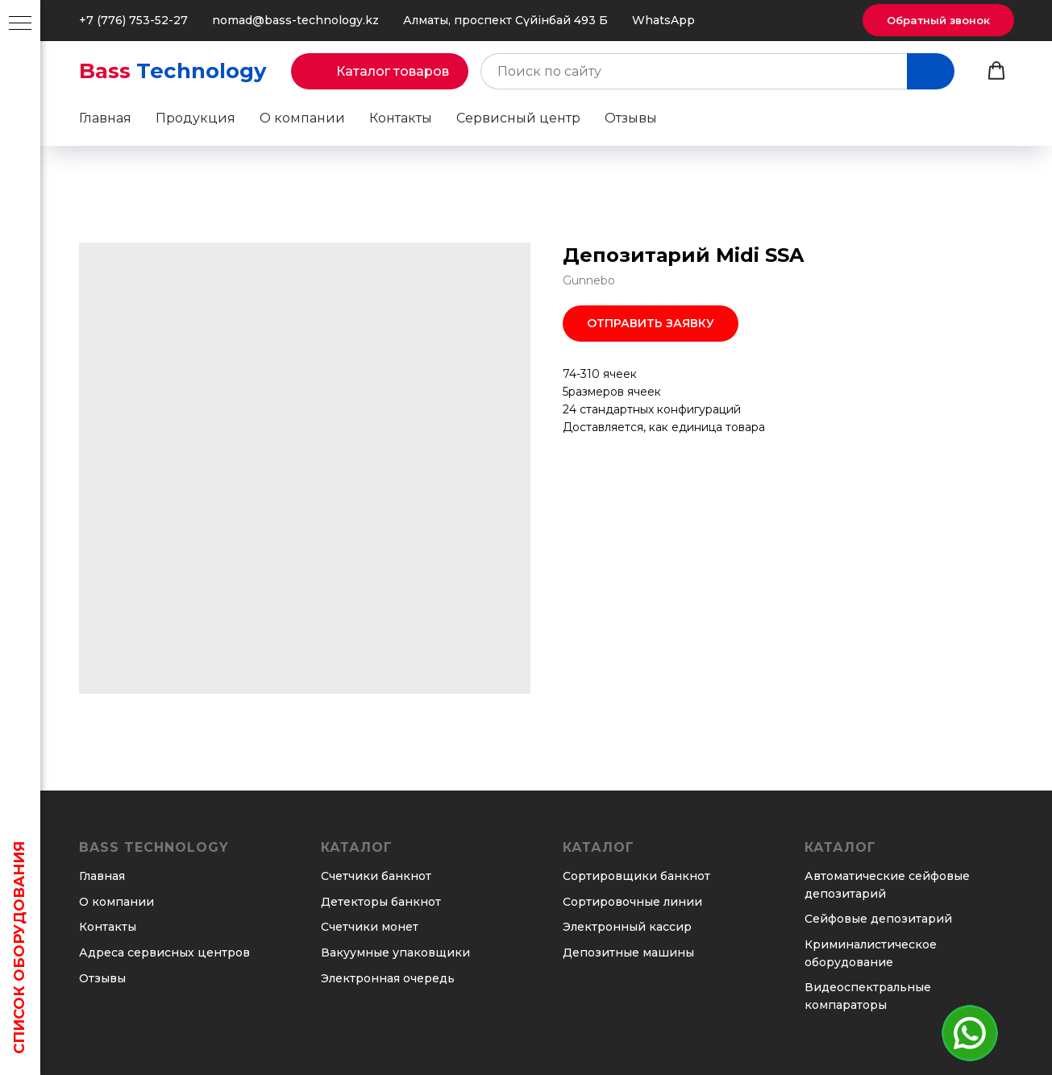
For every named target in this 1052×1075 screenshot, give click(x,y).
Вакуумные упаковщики (395, 952)
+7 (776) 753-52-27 (133, 20)
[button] (938, 20)
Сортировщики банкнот (636, 876)
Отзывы (631, 118)
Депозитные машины (628, 952)
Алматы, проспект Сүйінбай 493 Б (505, 20)
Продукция (195, 118)
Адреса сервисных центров (164, 952)
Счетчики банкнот (376, 876)
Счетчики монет (369, 926)
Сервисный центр (518, 118)
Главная (105, 118)
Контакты (400, 118)
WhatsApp (663, 20)
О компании (302, 118)
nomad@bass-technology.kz (295, 20)
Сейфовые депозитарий (878, 918)
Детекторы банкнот (381, 901)
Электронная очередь (388, 978)
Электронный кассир (627, 926)
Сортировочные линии (632, 901)
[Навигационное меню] (20, 24)
